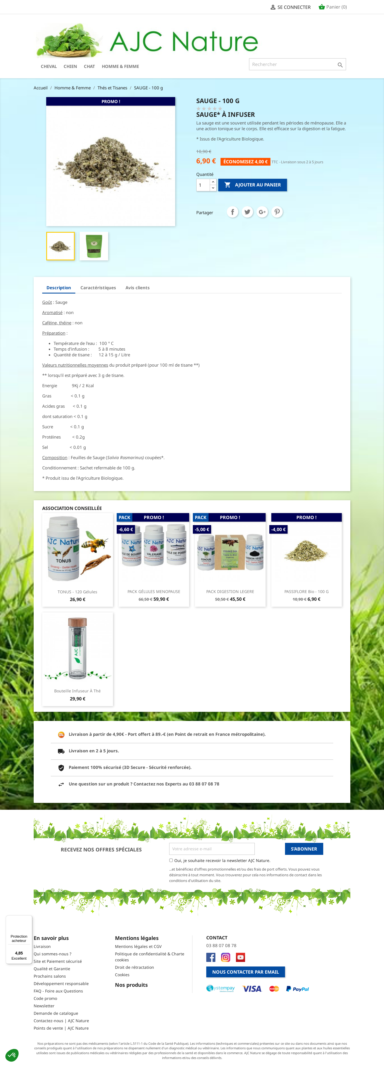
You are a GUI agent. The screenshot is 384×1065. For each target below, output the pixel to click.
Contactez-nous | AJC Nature (61, 1020)
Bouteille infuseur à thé (77, 691)
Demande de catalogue (56, 1013)
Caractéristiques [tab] (98, 287)
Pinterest (277, 212)
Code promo (45, 998)
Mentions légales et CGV (138, 946)
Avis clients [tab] (138, 287)
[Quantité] (203, 185)
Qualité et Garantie (52, 968)
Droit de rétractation (134, 967)
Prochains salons (50, 976)
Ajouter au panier (252, 185)
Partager (232, 212)
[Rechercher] (297, 64)
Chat (89, 66)
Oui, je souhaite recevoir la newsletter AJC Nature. (222, 860)
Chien (70, 66)
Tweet (247, 212)
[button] (12, 1055)
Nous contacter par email (245, 972)
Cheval (49, 66)
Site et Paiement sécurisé (58, 961)
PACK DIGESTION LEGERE (230, 591)
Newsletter (44, 1005)
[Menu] (28, 918)
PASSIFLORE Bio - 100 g (306, 591)
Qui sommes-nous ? (52, 954)
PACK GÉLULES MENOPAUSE (154, 591)
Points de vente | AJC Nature (61, 1028)
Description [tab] (59, 287)
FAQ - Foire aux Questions (58, 991)
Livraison (42, 946)
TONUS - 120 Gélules (77, 591)
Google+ (262, 212)
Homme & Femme (120, 66)
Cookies (122, 974)
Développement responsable (61, 983)
